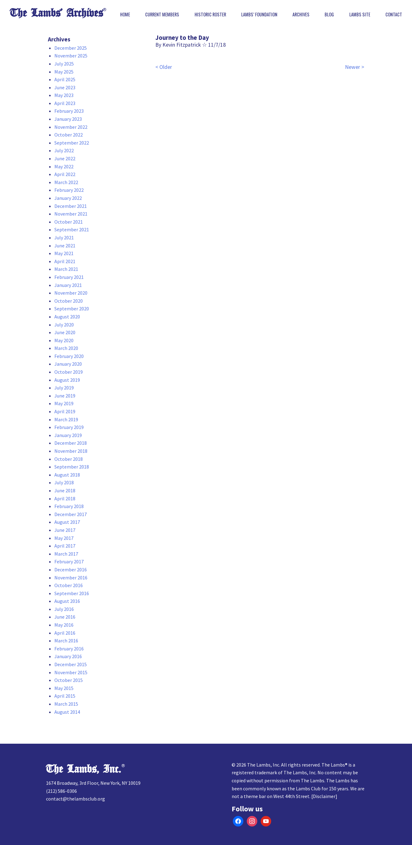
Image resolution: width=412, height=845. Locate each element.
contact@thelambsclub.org (75, 799)
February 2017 (69, 561)
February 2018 (69, 506)
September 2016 (71, 593)
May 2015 (64, 688)
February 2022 (69, 190)
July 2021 (64, 237)
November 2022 (70, 127)
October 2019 (68, 372)
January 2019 (68, 435)
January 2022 (68, 198)
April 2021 (64, 261)
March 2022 (66, 182)
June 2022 (64, 158)
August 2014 (67, 712)
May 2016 (64, 625)
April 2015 (64, 696)
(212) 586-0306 (61, 791)
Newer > (354, 67)
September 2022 (71, 143)
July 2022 (64, 150)
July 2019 (64, 388)
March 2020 (66, 348)
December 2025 (70, 48)
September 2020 (71, 308)
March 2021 (66, 269)
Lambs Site (359, 14)
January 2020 (68, 364)
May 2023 (64, 95)
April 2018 (64, 498)
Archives (300, 14)
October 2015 (68, 680)
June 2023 (64, 87)
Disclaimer (324, 796)
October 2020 (68, 301)
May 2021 (64, 253)
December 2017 (70, 514)
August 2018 (67, 475)
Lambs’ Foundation (259, 14)
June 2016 (64, 617)
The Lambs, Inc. (83, 769)
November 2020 (70, 293)
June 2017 (64, 530)
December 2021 (70, 206)
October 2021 (68, 222)
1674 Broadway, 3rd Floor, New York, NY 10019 (93, 783)
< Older (163, 67)
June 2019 (64, 396)
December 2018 (70, 443)
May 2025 (64, 72)
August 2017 (67, 522)
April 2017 (64, 546)
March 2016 (66, 640)
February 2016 (69, 648)
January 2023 (68, 119)
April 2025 (64, 79)
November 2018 (70, 451)
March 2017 (66, 554)
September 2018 (71, 467)
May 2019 (64, 403)
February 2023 (69, 111)
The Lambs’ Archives (56, 13)
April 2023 (64, 103)
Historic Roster (210, 14)
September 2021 (71, 229)
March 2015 (66, 704)
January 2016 (68, 656)
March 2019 (66, 419)
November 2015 (70, 672)
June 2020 (64, 332)
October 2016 (68, 585)
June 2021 (64, 245)
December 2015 (70, 664)
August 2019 (67, 380)
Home (125, 14)
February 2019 (69, 427)
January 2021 (68, 285)
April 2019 (64, 411)
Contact (393, 14)
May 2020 (64, 340)
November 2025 (70, 56)
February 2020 (69, 356)
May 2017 (64, 538)
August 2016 (67, 601)
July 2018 (64, 482)
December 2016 (70, 569)
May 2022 (64, 166)
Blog (329, 14)
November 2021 (70, 214)
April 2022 (64, 174)
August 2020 (67, 316)
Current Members (162, 14)
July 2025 (64, 64)
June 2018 (64, 490)
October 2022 (68, 135)
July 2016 (64, 609)
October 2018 (68, 459)
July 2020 (64, 325)
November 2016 (70, 577)
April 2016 (64, 633)
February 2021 (69, 277)
